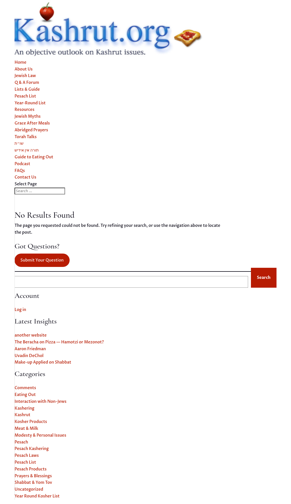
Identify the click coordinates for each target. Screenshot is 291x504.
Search (264, 277)
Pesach (21, 442)
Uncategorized (28, 489)
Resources (24, 109)
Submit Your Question (42, 260)
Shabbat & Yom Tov (33, 482)
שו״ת (19, 143)
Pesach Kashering (31, 448)
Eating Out (25, 394)
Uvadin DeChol (28, 355)
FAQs (19, 170)
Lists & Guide (27, 89)
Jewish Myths (27, 116)
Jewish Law (25, 75)
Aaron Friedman (30, 349)
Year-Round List (30, 103)
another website (30, 335)
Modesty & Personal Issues (40, 435)
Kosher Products (30, 421)
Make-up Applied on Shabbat (42, 362)
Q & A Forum (26, 82)
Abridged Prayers (31, 130)
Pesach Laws (26, 455)
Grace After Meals (32, 123)
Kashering (24, 408)
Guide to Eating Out (33, 157)
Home (20, 62)
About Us (23, 69)
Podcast (22, 164)
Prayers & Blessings (33, 476)
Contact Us (25, 177)
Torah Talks (25, 137)
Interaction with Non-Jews (40, 401)
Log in (20, 309)
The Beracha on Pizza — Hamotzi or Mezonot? (59, 342)
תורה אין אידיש (26, 150)
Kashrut (22, 415)
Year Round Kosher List (37, 496)
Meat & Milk (26, 428)
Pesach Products (30, 469)
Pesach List (25, 96)
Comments (25, 388)
